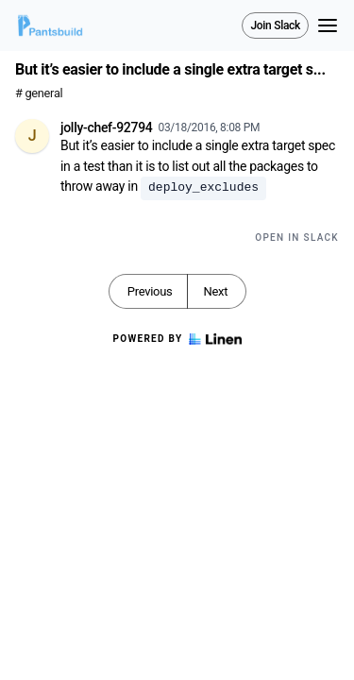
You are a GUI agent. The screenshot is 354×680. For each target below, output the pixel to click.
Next (215, 291)
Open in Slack (297, 237)
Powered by (176, 339)
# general (38, 93)
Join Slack (275, 25)
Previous (150, 291)
